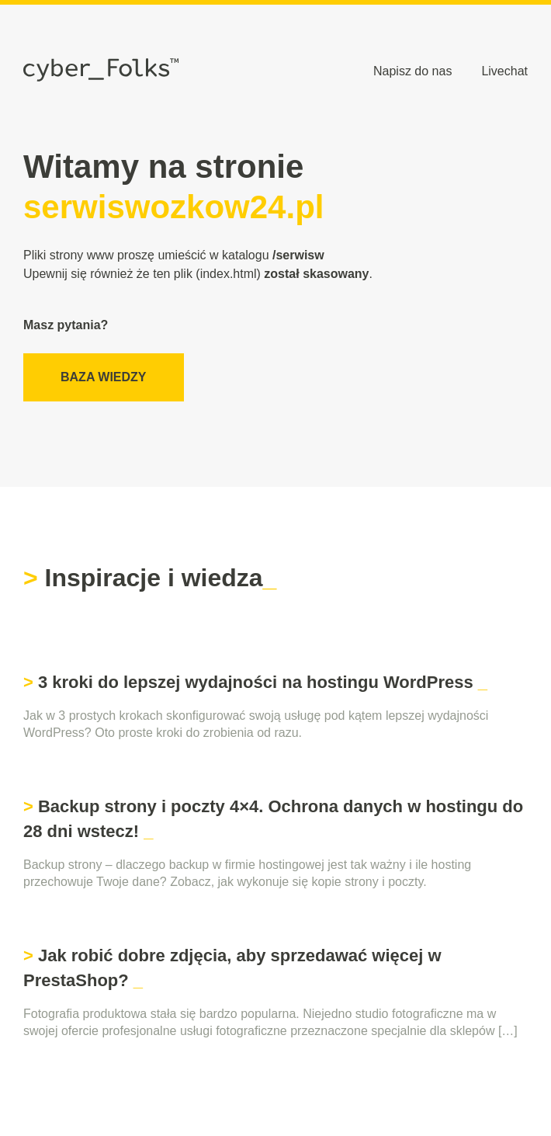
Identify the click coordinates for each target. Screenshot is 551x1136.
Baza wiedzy (104, 377)
